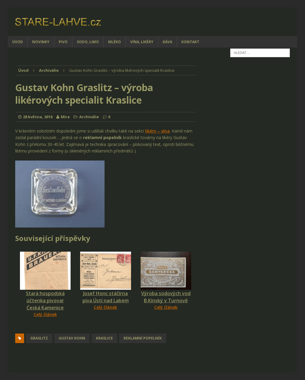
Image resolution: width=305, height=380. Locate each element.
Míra (65, 116)
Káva (167, 41)
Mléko (114, 41)
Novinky (40, 41)
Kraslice (104, 338)
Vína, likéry (141, 41)
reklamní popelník (143, 338)
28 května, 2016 (37, 116)
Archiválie (89, 116)
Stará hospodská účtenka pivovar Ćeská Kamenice (45, 300)
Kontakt (190, 41)
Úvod (17, 41)
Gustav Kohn (72, 338)
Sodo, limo (88, 41)
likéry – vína (157, 131)
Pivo (63, 41)
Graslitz (39, 338)
